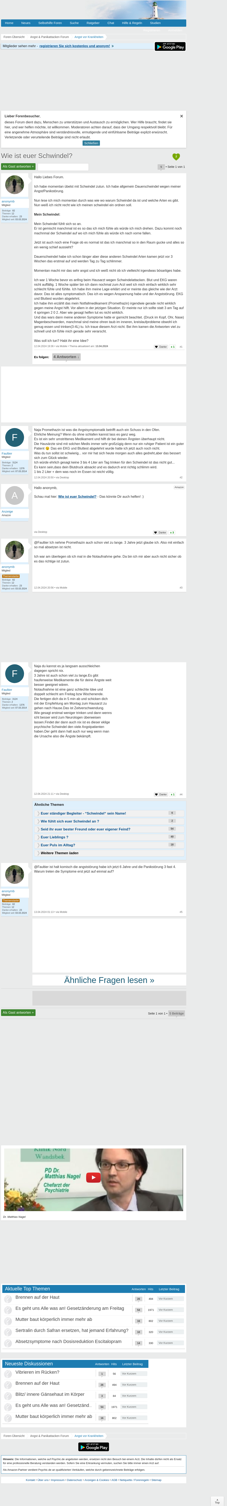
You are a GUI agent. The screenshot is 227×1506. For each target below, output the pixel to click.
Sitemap (156, 1480)
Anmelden (175, 30)
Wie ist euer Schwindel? (36, 155)
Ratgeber (93, 23)
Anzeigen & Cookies (96, 1480)
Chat (110, 23)
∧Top (217, 1501)
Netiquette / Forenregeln (134, 1480)
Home (9, 23)
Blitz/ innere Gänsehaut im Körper (49, 1394)
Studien (155, 23)
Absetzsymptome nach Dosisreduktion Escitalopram (68, 1341)
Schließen (91, 143)
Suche (74, 23)
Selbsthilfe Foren (50, 23)
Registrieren (151, 30)
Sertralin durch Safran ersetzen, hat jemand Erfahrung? (72, 1330)
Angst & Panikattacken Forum (49, 1436)
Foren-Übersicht (14, 1436)
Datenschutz (74, 1480)
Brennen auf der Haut (37, 1297)
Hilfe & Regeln (132, 23)
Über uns (43, 1480)
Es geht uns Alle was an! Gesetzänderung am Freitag (69, 1308)
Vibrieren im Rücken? (37, 1372)
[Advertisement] (109, 945)
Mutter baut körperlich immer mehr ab (53, 1319)
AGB (114, 1480)
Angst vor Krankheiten (89, 1436)
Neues (25, 23)
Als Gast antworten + (18, 166)
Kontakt (30, 1480)
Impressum (57, 1480)
